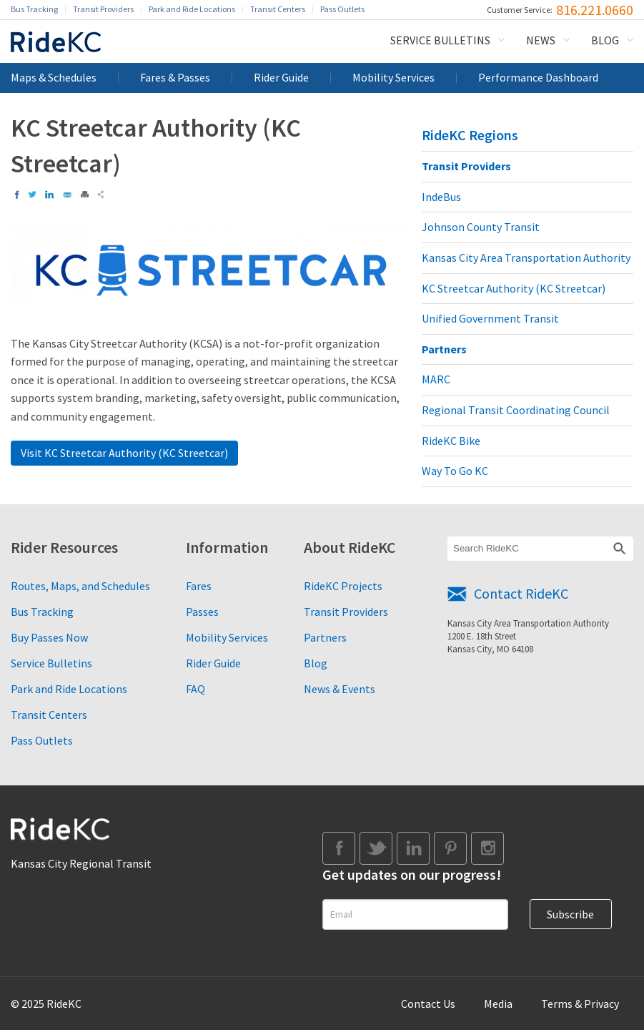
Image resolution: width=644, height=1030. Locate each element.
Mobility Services (393, 77)
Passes (202, 611)
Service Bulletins (440, 40)
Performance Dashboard (538, 77)
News (540, 40)
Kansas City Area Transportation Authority (526, 257)
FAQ (195, 689)
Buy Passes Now (49, 637)
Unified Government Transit (490, 318)
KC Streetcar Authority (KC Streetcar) (513, 288)
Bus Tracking (34, 9)
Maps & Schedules (53, 77)
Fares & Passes (175, 77)
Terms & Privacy (580, 1003)
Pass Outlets (342, 9)
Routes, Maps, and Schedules (80, 586)
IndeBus (441, 197)
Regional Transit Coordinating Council (516, 410)
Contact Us (428, 1003)
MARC (436, 379)
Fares (199, 586)
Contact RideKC (521, 593)
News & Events (339, 689)
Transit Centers (277, 9)
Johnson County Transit (481, 227)
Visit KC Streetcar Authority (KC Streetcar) (124, 453)
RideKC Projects (343, 586)
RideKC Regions (470, 135)
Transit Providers (103, 9)
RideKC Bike (451, 440)
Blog (605, 40)
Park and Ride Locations (192, 9)
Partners (444, 349)
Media (498, 1003)
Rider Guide (281, 77)
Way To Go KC (455, 471)
